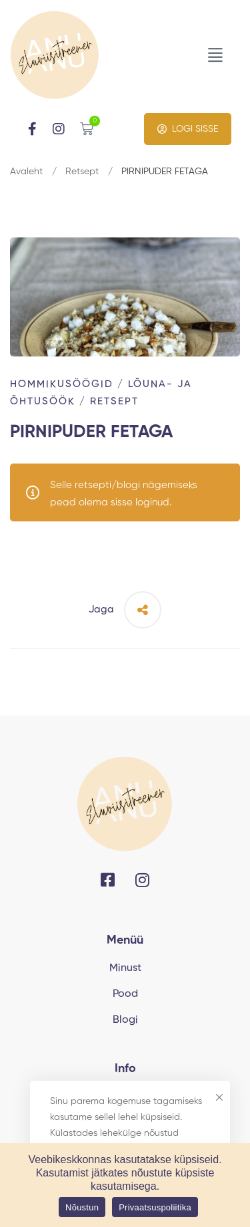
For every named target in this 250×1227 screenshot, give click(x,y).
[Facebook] (107, 880)
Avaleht (26, 171)
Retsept (82, 171)
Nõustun (82, 1207)
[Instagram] (142, 880)
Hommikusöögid (61, 384)
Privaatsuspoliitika (155, 1207)
